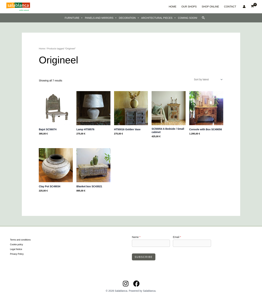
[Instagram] (125, 283)
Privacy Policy (17, 254)
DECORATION (129, 17)
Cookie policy (16, 244)
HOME (183, 6)
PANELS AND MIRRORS (101, 17)
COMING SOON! (187, 17)
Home (42, 48)
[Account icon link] (244, 6)
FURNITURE (74, 17)
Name (136, 237)
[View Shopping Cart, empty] (252, 6)
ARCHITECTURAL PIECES (158, 17)
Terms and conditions (20, 240)
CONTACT (231, 6)
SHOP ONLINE (214, 6)
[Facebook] (136, 283)
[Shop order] (208, 79)
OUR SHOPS (196, 6)
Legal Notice (16, 249)
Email (177, 237)
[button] (203, 17)
